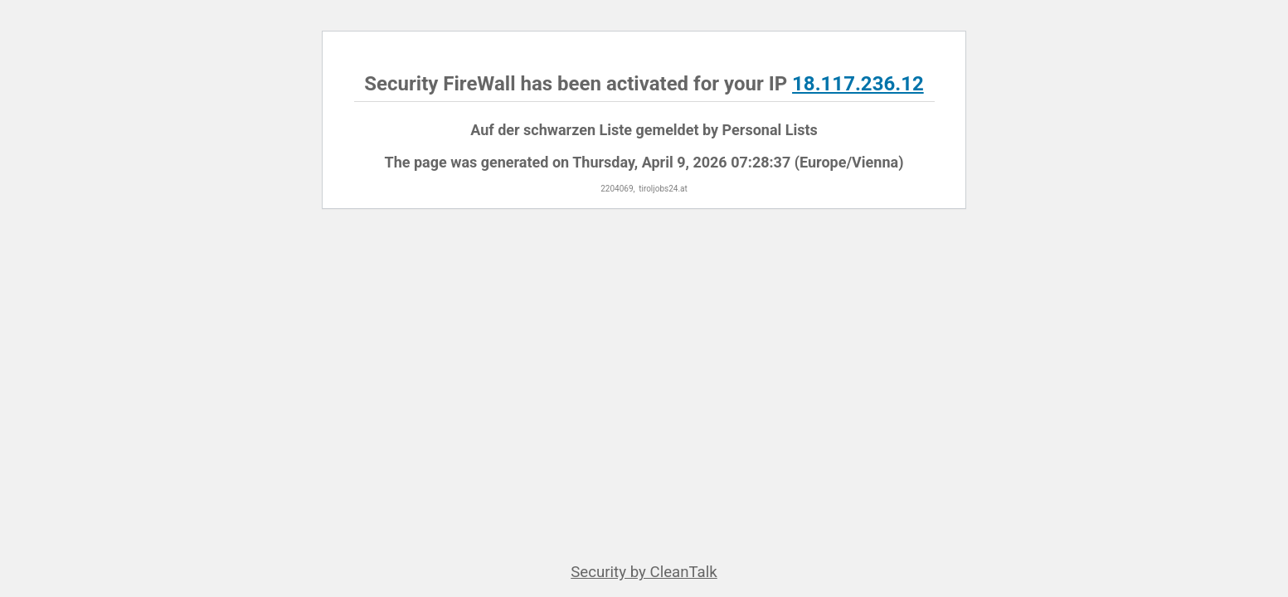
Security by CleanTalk (644, 572)
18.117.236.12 (858, 83)
